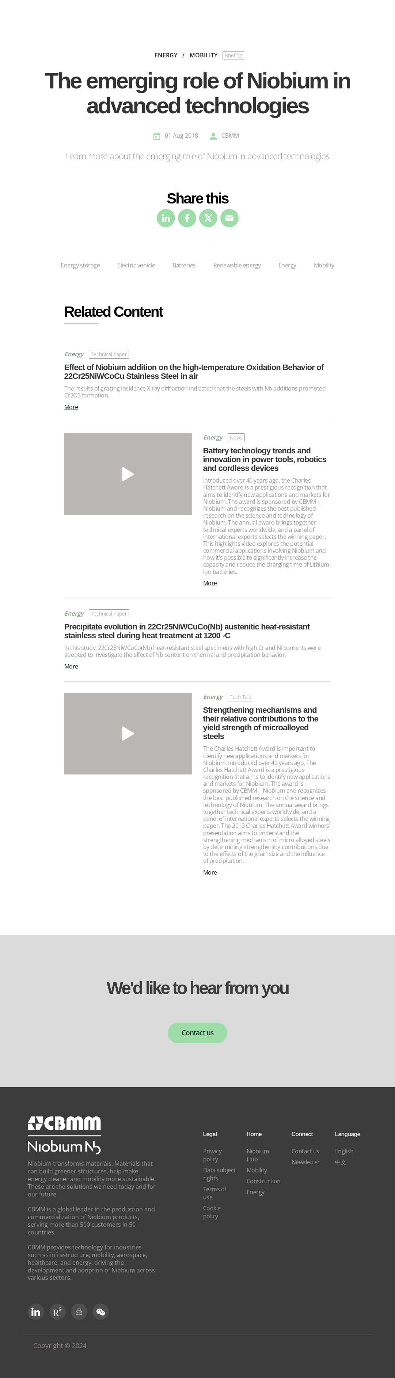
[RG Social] (57, 1311)
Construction (264, 1181)
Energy (287, 265)
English (344, 1151)
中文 (340, 1162)
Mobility (324, 265)
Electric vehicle (136, 265)
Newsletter (306, 1162)
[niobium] (64, 1153)
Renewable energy (237, 265)
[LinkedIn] (36, 1311)
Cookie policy (212, 1212)
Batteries (184, 265)
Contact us (197, 1033)
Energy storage (80, 265)
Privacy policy (212, 1155)
